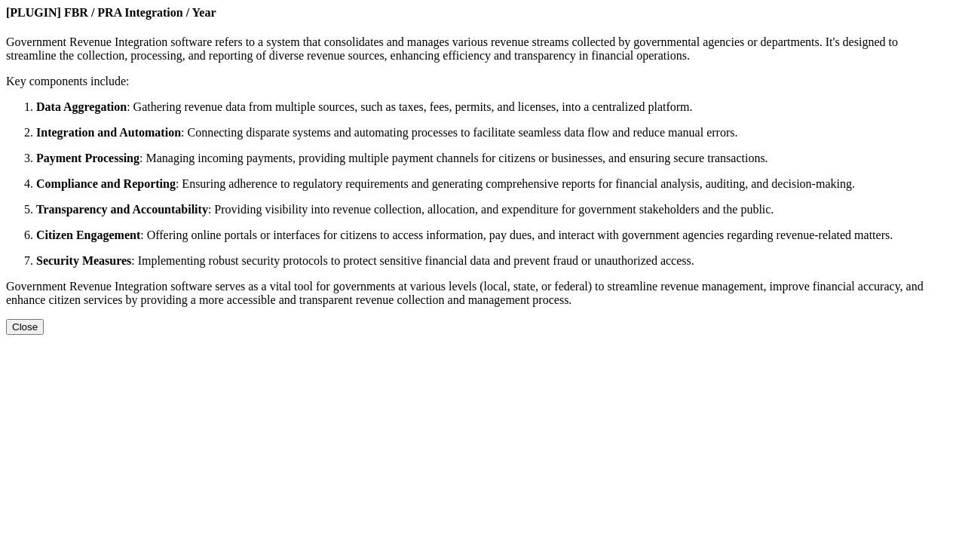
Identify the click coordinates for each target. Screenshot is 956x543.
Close (25, 327)
